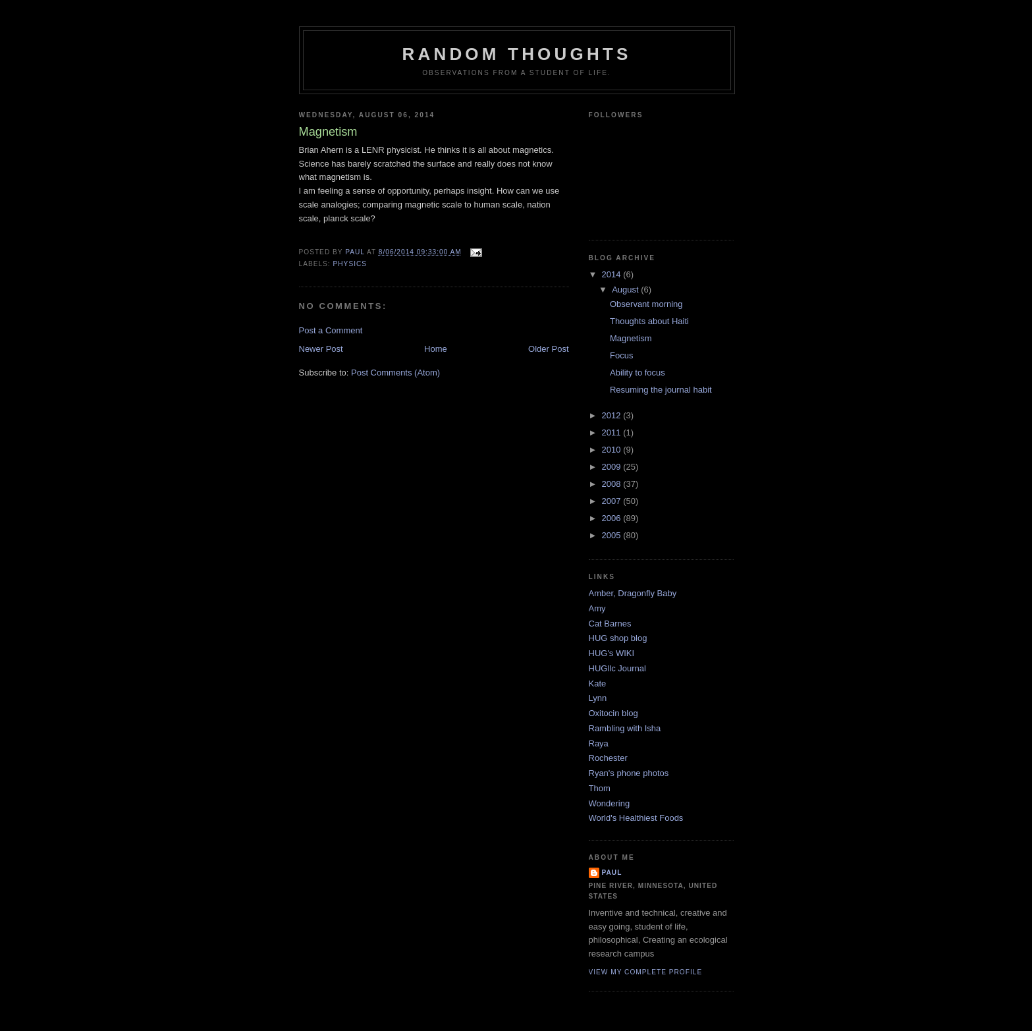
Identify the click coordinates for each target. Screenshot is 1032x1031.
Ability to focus (637, 372)
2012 (613, 415)
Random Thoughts (516, 54)
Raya (599, 743)
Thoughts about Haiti (649, 321)
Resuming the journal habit (661, 390)
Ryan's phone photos (629, 773)
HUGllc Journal (617, 668)
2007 (613, 501)
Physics (350, 263)
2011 (613, 432)
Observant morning (646, 304)
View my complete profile (646, 972)
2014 (613, 274)
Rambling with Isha (625, 728)
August (626, 289)
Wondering (609, 803)
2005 (613, 535)
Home (435, 349)
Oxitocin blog (613, 713)
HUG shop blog (618, 638)
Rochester (608, 758)
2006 (613, 518)
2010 (613, 450)
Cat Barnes (610, 623)
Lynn (598, 698)
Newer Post (321, 349)
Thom (600, 788)
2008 (613, 484)
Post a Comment (331, 330)
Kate (598, 683)
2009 (613, 467)
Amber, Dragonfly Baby (633, 593)
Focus (621, 355)
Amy (597, 608)
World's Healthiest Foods (636, 818)
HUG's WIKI (612, 653)
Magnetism (631, 338)
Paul (612, 872)
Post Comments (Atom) (395, 372)
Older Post (548, 349)
